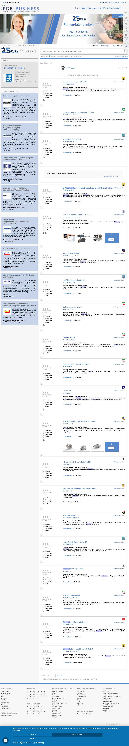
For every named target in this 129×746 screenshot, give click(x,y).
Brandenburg (55, 696)
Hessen (54, 701)
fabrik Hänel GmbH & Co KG (78, 649)
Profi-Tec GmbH (69, 515)
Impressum (116, 2)
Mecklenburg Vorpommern (59, 703)
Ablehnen (30, 739)
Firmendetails (67, 95)
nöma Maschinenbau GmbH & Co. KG (78, 112)
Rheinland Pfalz (56, 708)
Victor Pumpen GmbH (72, 139)
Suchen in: (44, 56)
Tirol (78, 701)
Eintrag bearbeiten (119, 82)
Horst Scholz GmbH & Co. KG (75, 542)
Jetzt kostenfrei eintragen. (111, 176)
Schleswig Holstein (57, 715)
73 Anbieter (70, 68)
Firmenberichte (5, 705)
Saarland (54, 710)
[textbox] (82, 51)
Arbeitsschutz (106, 691)
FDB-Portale (94, 45)
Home (4, 2)
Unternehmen (5, 691)
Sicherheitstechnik (108, 706)
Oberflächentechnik (108, 705)
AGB (101, 2)
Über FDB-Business (118, 45)
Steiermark (80, 700)
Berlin (53, 695)
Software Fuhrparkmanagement (16, 96)
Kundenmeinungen (6, 715)
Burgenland (80, 691)
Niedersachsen (56, 705)
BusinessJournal (5, 708)
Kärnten (79, 693)
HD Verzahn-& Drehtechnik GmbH (76, 462)
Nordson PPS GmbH (71, 595)
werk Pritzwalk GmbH (75, 622)
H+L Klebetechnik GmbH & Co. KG (77, 215)
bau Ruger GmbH (73, 569)
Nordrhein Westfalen (57, 706)
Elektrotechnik (106, 698)
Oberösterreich (81, 696)
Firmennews (4, 706)
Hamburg (54, 700)
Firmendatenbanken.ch (83, 714)
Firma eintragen (120, 16)
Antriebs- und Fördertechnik (110, 693)
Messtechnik (106, 708)
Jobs (2, 696)
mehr (111, 239)
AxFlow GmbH (69, 337)
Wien (78, 705)
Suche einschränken (121, 56)
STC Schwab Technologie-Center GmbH (79, 489)
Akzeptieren (70, 739)
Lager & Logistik (107, 701)
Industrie (105, 700)
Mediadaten (4, 695)
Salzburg (79, 698)
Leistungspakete (5, 693)
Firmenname (77, 56)
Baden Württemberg (57, 691)
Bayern (54, 693)
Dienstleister (106, 695)
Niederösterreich (81, 695)
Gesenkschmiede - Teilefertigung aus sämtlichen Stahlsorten (18, 159)
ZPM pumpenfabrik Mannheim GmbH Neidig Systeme (88, 188)
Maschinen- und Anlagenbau (111, 703)
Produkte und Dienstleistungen (60, 56)
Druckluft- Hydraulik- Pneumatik (111, 696)
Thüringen (55, 717)
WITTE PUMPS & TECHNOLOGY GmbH (79, 421)
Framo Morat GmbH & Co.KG (75, 82)
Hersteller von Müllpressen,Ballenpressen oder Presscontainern (16, 222)
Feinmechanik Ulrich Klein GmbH (76, 364)
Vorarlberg (80, 703)
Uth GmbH (67, 391)
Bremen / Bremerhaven (58, 698)
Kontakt (123, 2)
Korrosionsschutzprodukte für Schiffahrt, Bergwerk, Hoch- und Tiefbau (19, 305)
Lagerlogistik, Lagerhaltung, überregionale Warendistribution (16, 189)
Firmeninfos (105, 45)
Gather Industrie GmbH (72, 307)
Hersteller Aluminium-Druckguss (16, 249)
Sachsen (54, 712)
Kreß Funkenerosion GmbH (74, 280)
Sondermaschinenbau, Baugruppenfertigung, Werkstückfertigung (12, 128)
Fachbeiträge (106, 712)
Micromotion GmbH (71, 253)
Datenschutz (108, 2)
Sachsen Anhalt (56, 713)
